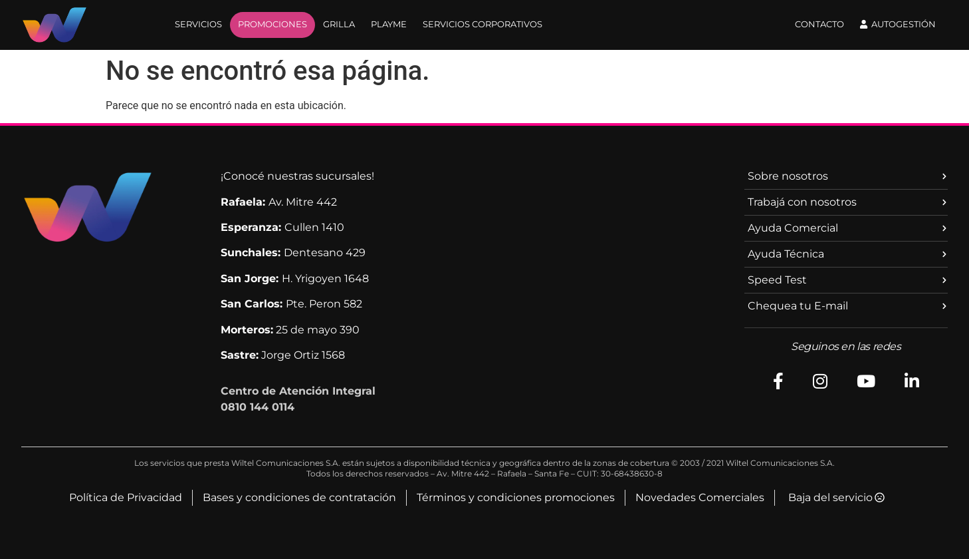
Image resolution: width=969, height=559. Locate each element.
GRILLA (339, 24)
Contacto (819, 24)
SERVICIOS (198, 24)
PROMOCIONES (272, 24)
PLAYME (389, 24)
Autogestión (898, 24)
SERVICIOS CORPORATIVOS (482, 24)
